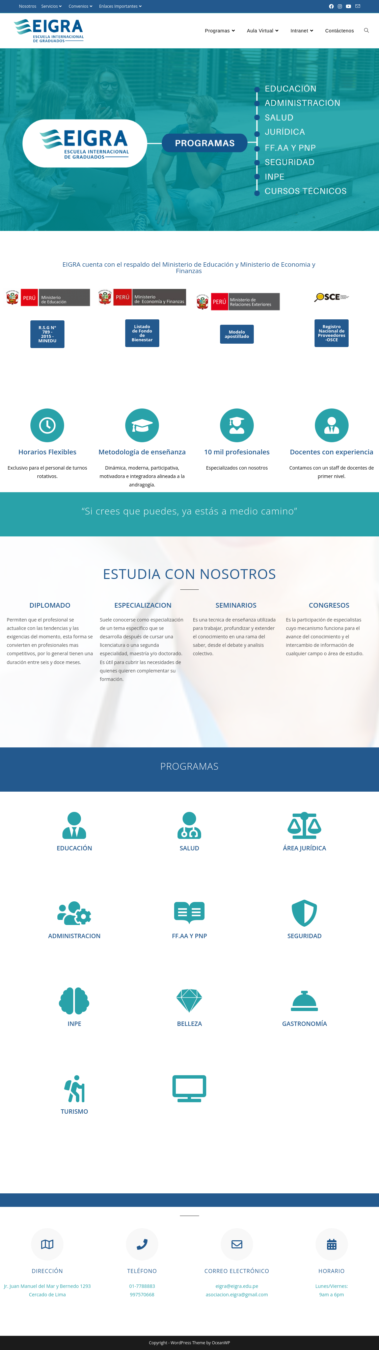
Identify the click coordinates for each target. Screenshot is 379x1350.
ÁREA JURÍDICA (304, 848)
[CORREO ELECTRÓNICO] (237, 1244)
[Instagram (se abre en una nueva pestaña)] (340, 6)
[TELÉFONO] (142, 1244)
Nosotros (27, 6)
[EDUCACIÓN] (74, 825)
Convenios (81, 6)
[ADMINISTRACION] (74, 913)
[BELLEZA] (189, 1000)
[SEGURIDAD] (304, 913)
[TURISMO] (74, 1088)
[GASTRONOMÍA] (304, 1000)
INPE (74, 1024)
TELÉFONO (142, 1271)
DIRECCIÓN (47, 1271)
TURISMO (74, 1111)
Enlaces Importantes (121, 6)
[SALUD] (189, 825)
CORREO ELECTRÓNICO (237, 1271)
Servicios (52, 6)
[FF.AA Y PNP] (189, 913)
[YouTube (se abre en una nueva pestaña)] (348, 6)
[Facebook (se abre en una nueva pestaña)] (331, 6)
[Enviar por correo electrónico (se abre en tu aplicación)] (356, 6)
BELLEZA (189, 1024)
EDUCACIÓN (74, 848)
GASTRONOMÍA (304, 1024)
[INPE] (74, 1000)
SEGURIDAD (305, 936)
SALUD (189, 848)
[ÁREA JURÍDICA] (304, 825)
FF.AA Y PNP (189, 936)
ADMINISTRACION (74, 936)
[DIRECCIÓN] (47, 1244)
